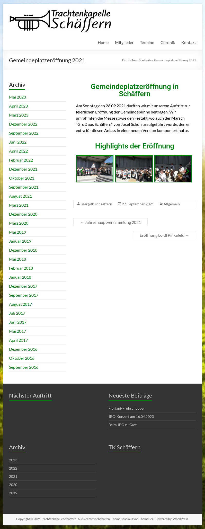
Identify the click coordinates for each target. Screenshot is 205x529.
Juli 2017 (17, 313)
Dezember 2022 (23, 123)
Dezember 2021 (23, 168)
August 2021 (20, 195)
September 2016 (23, 367)
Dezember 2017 (23, 286)
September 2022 (23, 132)
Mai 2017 (17, 331)
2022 (13, 468)
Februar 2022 (21, 159)
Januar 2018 (20, 277)
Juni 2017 (17, 322)
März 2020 (18, 223)
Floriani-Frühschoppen (127, 408)
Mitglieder (124, 42)
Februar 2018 (21, 268)
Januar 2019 (20, 241)
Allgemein (172, 204)
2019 (13, 493)
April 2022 (18, 150)
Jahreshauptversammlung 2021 (110, 222)
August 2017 (20, 304)
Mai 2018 (17, 259)
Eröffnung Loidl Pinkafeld (164, 235)
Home (103, 42)
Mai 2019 (17, 232)
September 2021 (23, 186)
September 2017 (23, 295)
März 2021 (18, 204)
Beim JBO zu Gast (123, 424)
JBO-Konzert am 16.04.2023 (131, 416)
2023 (13, 460)
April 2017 (18, 340)
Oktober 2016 (21, 358)
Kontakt (188, 42)
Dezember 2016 (23, 349)
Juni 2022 (17, 141)
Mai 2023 (17, 96)
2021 (13, 476)
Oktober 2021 (21, 177)
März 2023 (18, 114)
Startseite (145, 60)
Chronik (168, 42)
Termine (147, 42)
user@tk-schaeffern (96, 204)
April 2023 (18, 105)
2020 (13, 484)
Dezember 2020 (23, 213)
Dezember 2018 (23, 250)
